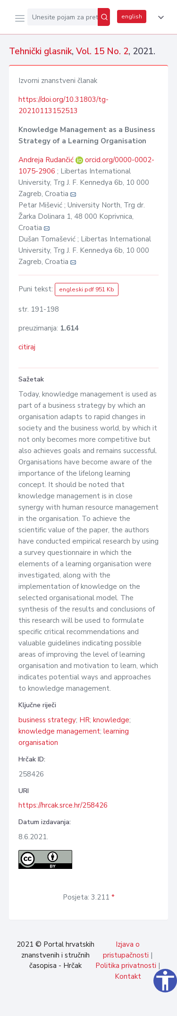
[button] (159, 17)
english (131, 16)
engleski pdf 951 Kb (86, 289)
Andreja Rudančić (47, 160)
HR (84, 720)
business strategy (47, 720)
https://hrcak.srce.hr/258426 (63, 805)
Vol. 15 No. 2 (102, 51)
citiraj (26, 347)
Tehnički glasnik (40, 51)
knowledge (111, 720)
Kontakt (128, 976)
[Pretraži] (104, 17)
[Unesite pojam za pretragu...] (62, 17)
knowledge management (59, 731)
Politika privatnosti (125, 965)
